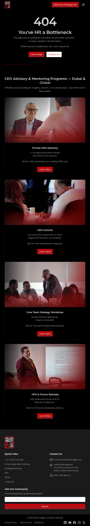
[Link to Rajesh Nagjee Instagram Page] (79, 522)
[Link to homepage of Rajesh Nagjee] (7, 4)
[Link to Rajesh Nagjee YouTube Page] (69, 522)
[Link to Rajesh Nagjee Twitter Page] (83, 522)
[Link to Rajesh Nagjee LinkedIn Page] (65, 522)
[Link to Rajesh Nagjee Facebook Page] (74, 522)
